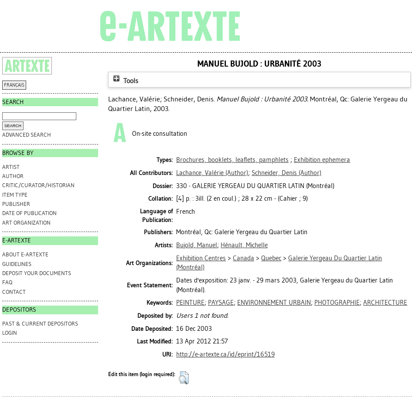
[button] (184, 378)
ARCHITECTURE (385, 302)
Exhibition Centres (201, 258)
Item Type (14, 195)
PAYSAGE (221, 302)
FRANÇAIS (14, 85)
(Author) (212, 173)
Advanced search (26, 134)
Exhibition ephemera (322, 160)
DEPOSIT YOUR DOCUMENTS (36, 273)
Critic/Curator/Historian (38, 185)
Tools (124, 81)
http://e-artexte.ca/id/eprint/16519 (225, 354)
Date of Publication (29, 213)
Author (13, 176)
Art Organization (26, 222)
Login (9, 333)
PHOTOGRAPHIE (337, 302)
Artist (11, 167)
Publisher (16, 204)
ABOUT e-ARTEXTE (25, 254)
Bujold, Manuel (196, 245)
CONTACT (14, 292)
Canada (243, 258)
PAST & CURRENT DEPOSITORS (40, 323)
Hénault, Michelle (244, 245)
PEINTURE (190, 302)
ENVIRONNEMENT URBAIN (274, 302)
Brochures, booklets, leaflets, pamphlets (232, 160)
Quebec (271, 258)
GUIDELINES (16, 264)
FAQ (7, 282)
